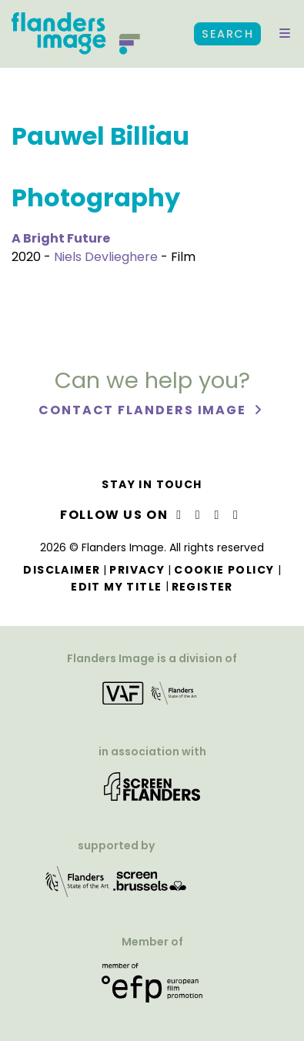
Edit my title (116, 586)
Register (202, 586)
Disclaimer (61, 569)
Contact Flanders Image (144, 410)
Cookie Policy (224, 569)
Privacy (137, 569)
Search (227, 34)
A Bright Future (61, 238)
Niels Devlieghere (106, 257)
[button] (284, 33)
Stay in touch (152, 484)
